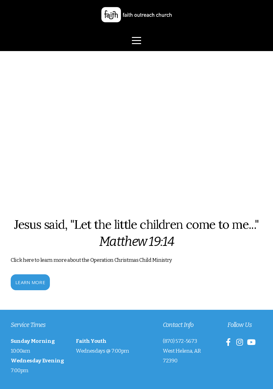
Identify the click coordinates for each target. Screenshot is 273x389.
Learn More (30, 282)
